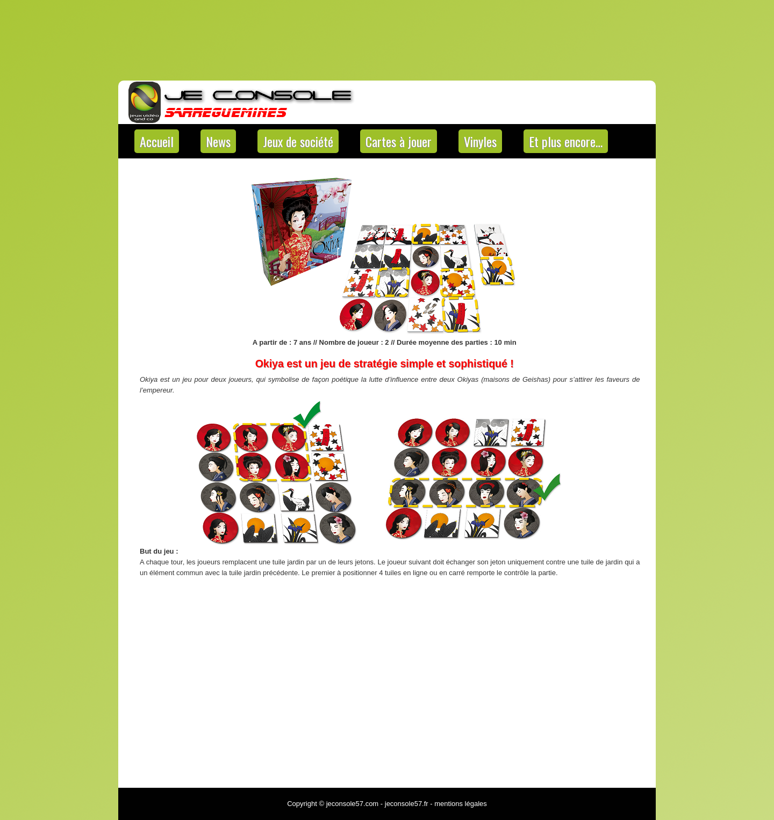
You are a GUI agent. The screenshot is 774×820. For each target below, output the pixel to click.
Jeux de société (298, 141)
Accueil (157, 141)
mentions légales (460, 804)
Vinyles (480, 141)
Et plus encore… (566, 141)
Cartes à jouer (399, 141)
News (218, 141)
